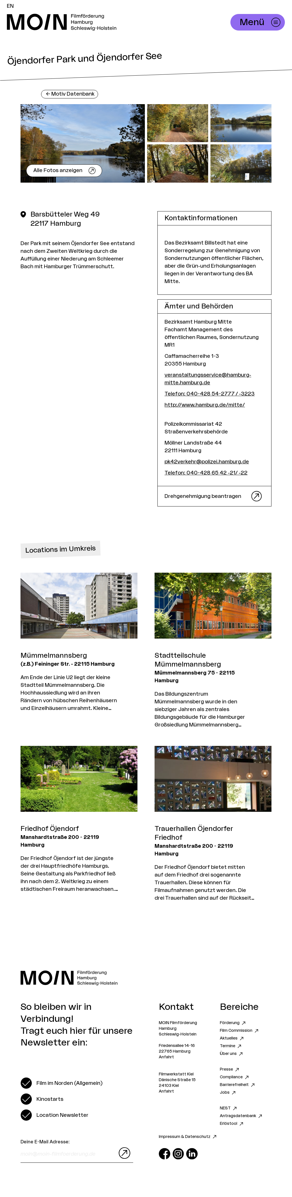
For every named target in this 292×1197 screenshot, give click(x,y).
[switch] (61, 1083)
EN (10, 6)
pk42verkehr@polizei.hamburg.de (207, 461)
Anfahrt (166, 1057)
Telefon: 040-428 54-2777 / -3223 (210, 393)
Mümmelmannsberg (54, 655)
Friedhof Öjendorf (50, 828)
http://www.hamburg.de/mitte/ (205, 404)
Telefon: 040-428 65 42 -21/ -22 (206, 472)
